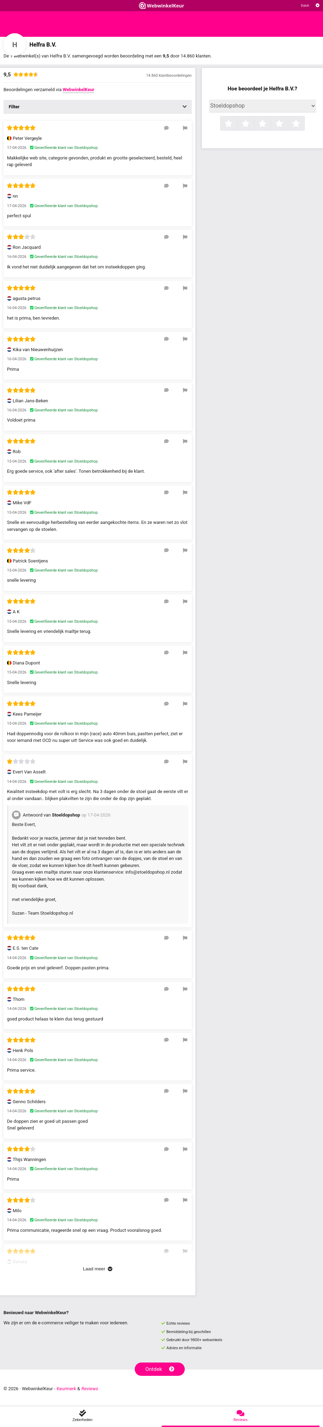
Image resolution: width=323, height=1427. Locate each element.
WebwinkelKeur (78, 89)
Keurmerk (66, 1388)
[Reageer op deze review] (166, 128)
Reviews (90, 1388)
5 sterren (303, 124)
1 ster (236, 124)
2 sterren (253, 124)
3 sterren (270, 124)
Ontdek (159, 1369)
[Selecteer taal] (310, 5)
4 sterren (287, 124)
